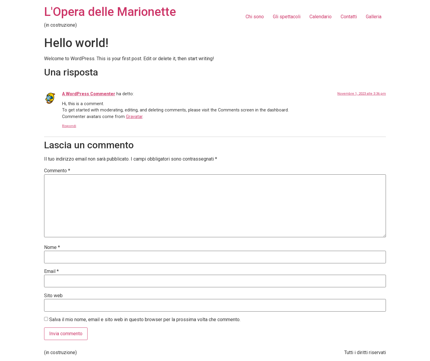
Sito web (53, 295)
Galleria (373, 16)
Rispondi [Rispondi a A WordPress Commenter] (69, 126)
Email (51, 271)
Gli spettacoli (286, 16)
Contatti (349, 16)
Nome (52, 247)
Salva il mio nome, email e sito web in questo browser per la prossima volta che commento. (144, 319)
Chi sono (255, 16)
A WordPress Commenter (88, 93)
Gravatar (134, 116)
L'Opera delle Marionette (110, 12)
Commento (57, 170)
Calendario (320, 16)
